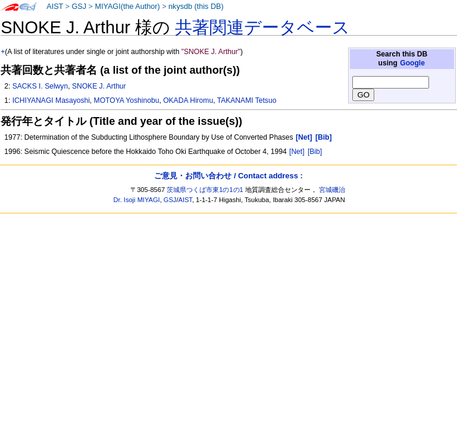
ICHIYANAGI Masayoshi (51, 100)
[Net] (297, 151)
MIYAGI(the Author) (127, 6)
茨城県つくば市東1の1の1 (205, 189)
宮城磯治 (332, 189)
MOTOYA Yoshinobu (126, 100)
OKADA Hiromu (188, 100)
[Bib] (315, 151)
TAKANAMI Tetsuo (247, 100)
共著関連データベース (262, 27)
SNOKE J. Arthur (99, 86)
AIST (54, 6)
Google (412, 63)
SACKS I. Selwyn (40, 86)
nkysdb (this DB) (196, 6)
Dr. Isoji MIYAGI (137, 199)
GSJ (78, 6)
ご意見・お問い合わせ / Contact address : (228, 175)
